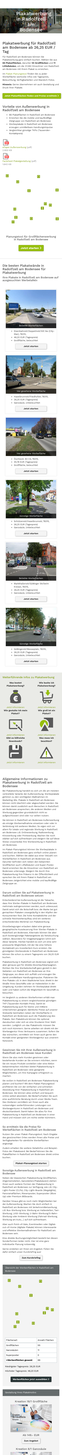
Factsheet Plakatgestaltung (16, 161)
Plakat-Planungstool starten (31, 1163)
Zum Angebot (31, 1441)
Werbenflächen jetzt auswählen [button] (31, 1379)
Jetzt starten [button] (31, 248)
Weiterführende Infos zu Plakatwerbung (28, 677)
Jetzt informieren (15, 707)
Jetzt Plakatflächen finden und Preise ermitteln (32, 95)
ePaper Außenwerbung (14, 147)
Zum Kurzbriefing (31, 1257)
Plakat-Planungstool (16, 73)
